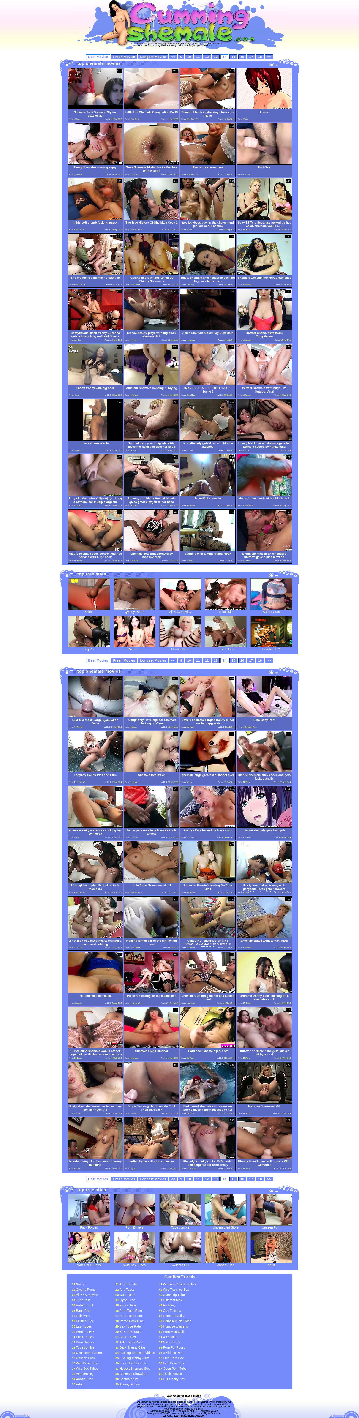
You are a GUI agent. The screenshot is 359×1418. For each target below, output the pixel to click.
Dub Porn (134, 647)
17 (251, 57)
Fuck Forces (89, 1226)
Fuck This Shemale (133, 1363)
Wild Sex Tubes (134, 1263)
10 (189, 57)
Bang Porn (89, 647)
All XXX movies (180, 610)
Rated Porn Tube (132, 1321)
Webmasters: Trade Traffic (184, 1396)
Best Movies (98, 57)
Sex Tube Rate (130, 1326)
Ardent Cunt (271, 610)
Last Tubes (226, 647)
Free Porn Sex (173, 1358)
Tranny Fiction (130, 1384)
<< (173, 57)
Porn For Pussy (174, 1347)
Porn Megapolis (174, 1331)
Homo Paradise (174, 1316)
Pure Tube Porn (131, 1316)
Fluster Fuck (180, 647)
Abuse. (199, 1415)
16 (242, 57)
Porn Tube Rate (131, 1310)
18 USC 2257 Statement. (179, 1415)
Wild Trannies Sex (176, 1289)
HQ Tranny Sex (174, 1379)
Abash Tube (226, 1263)
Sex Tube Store (131, 1331)
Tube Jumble (180, 1226)
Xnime (89, 610)
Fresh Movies (124, 57)
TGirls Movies (173, 1374)
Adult (271, 1263)
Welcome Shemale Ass (179, 1284)
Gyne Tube (127, 1300)
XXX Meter (171, 1337)
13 (216, 57)
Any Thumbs (128, 1284)
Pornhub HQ (271, 647)
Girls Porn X (171, 1342)
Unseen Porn (271, 1226)
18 (260, 57)
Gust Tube (127, 1295)
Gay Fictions (172, 1310)
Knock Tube (128, 1305)
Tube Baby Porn (131, 1342)
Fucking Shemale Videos (137, 1353)
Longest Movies (153, 57)
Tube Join (226, 610)
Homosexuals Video (177, 1321)
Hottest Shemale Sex (135, 1368)
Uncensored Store (226, 1226)
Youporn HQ (180, 1263)
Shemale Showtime (133, 1374)
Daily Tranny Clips (132, 1347)
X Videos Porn (173, 1353)
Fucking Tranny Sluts (135, 1358)
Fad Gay (169, 1305)
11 (198, 57)
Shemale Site (129, 1379)
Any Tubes (127, 1289)
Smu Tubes (128, 1337)
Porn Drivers (134, 1226)
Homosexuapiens (175, 1326)
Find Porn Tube (174, 1363)
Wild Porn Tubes (89, 1263)
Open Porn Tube (175, 1368)
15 (233, 57)
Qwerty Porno (134, 610)
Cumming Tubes (174, 1295)
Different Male (173, 1300)
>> (269, 57)
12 (207, 57)
